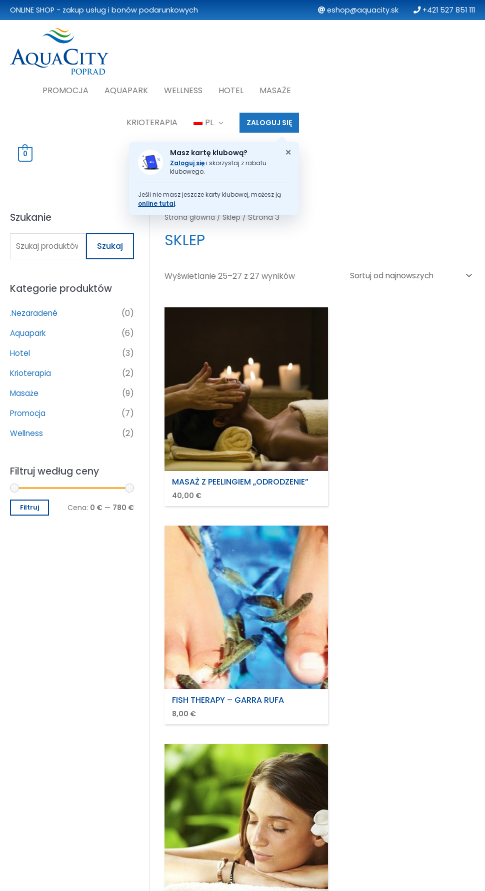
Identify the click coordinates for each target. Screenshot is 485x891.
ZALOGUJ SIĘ (269, 119)
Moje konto (366, 724)
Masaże (275, 86)
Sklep (236, 213)
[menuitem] (209, 119)
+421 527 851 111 (444, 10)
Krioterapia (152, 118)
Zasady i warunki (192, 709)
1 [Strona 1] (199, 485)
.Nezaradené (35, 310)
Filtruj (29, 505)
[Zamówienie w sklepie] (406, 272)
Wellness (183, 86)
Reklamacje (183, 753)
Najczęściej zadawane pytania (403, 709)
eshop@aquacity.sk (358, 10)
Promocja (65, 86)
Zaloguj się (187, 159)
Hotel (231, 86)
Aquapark (126, 86)
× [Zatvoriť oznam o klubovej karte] (288, 149)
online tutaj (156, 199)
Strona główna (191, 213)
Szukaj (110, 242)
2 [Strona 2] (222, 485)
